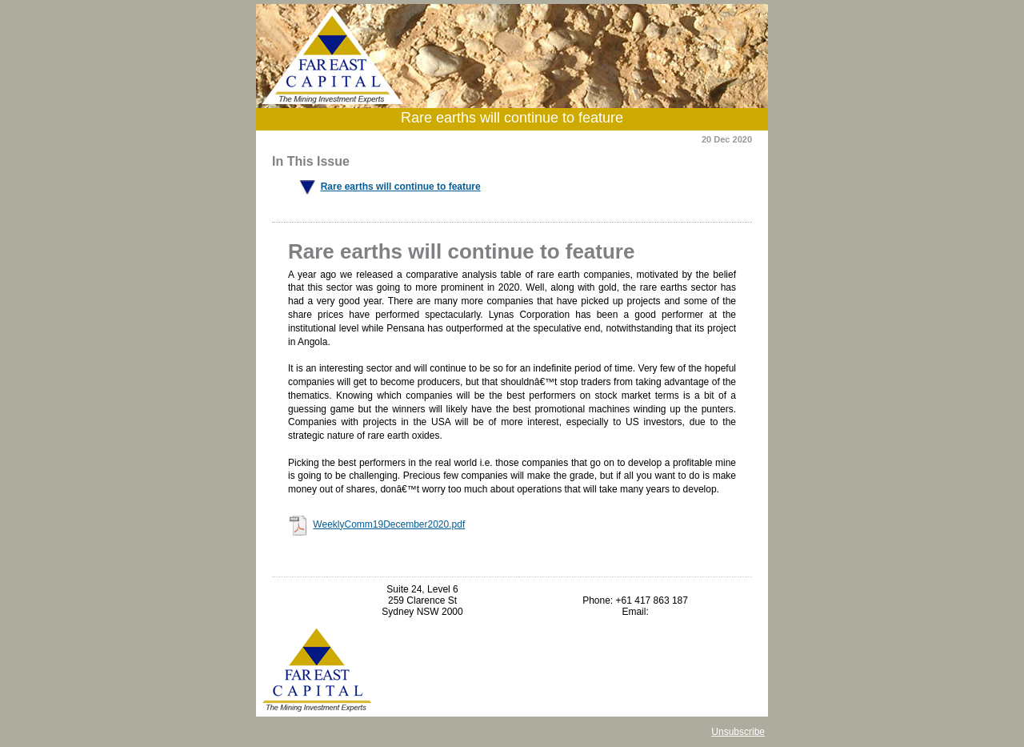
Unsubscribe (738, 731)
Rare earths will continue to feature (401, 186)
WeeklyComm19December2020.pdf (389, 524)
